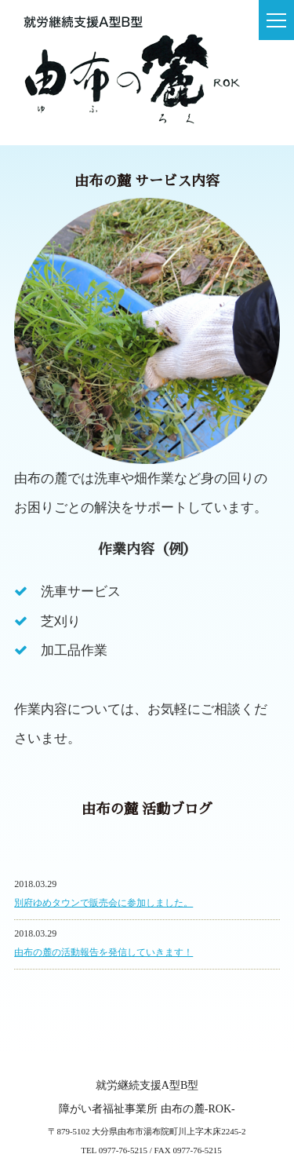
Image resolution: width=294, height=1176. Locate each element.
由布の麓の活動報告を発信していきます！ (103, 952)
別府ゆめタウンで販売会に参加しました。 (103, 902)
